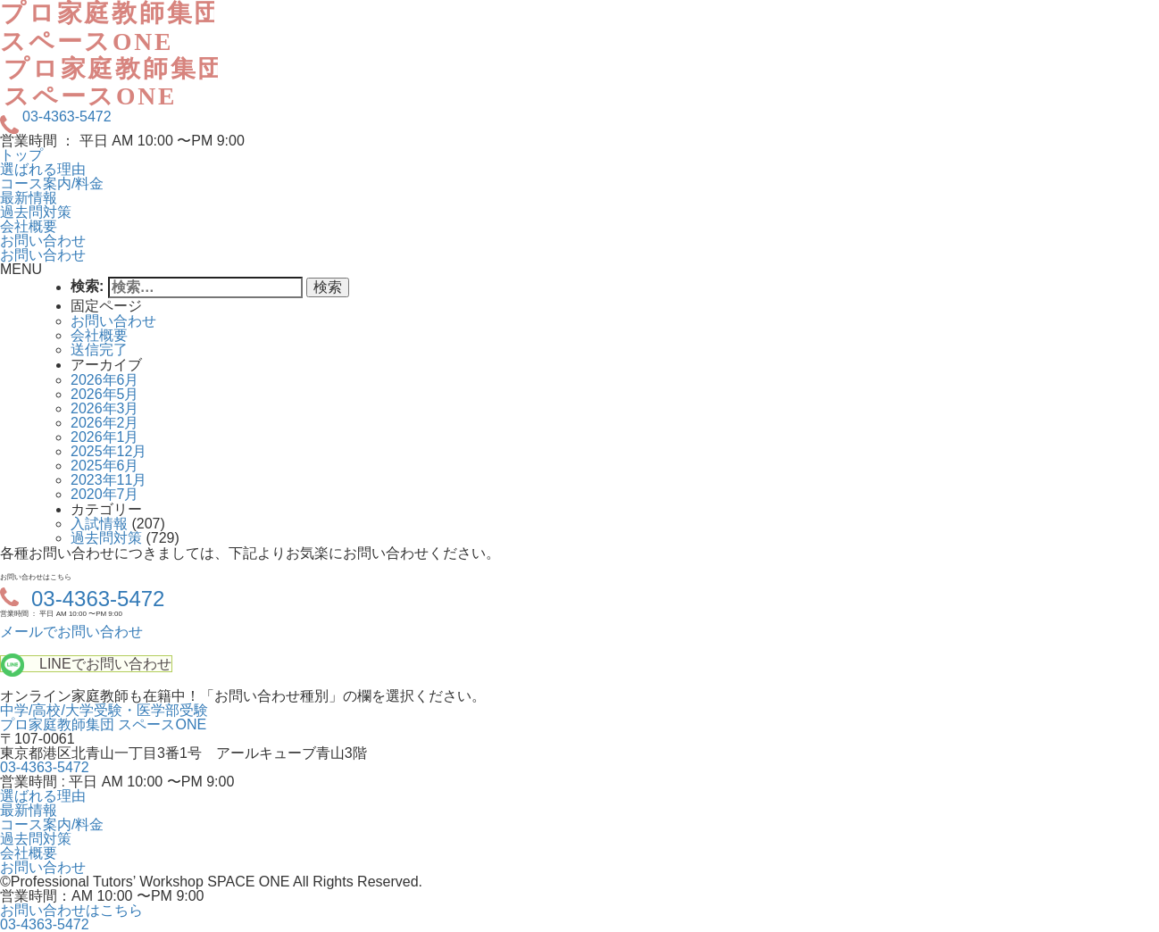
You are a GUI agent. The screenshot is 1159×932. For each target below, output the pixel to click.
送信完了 (99, 349)
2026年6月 (105, 379)
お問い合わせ (43, 240)
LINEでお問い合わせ (105, 663)
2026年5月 (105, 394)
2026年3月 (105, 408)
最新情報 (28, 197)
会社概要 (28, 226)
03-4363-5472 (67, 117)
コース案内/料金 (52, 183)
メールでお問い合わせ (71, 631)
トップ (21, 154)
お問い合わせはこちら (71, 910)
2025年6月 (105, 465)
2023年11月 (108, 479)
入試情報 (99, 523)
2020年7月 (105, 494)
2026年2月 (105, 422)
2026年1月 (105, 437)
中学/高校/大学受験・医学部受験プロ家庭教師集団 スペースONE (104, 717)
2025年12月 (108, 451)
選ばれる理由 (43, 169)
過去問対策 (35, 212)
